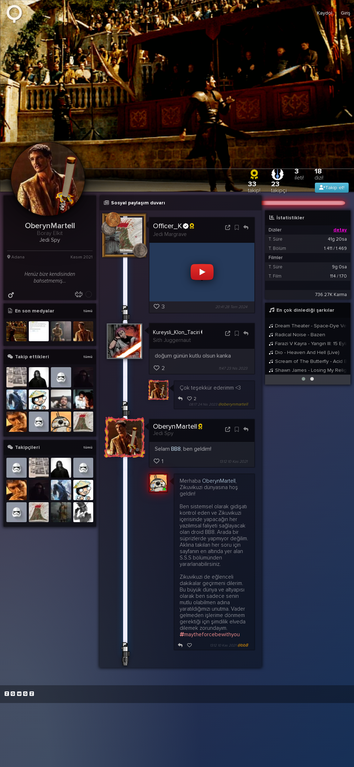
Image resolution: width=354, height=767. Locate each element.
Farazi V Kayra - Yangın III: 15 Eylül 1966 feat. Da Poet (308, 343)
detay (340, 230)
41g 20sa (337, 239)
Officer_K (173, 226)
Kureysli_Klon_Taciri (180, 332)
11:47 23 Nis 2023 (232, 368)
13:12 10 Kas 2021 (233, 461)
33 (254, 187)
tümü (88, 311)
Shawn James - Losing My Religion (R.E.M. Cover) (308, 370)
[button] (303, 378)
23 (279, 187)
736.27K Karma (331, 294)
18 (319, 174)
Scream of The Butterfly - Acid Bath (308, 361)
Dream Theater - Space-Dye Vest (308, 326)
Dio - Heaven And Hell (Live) (304, 352)
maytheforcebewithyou (210, 634)
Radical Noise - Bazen (297, 335)
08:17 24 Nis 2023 (203, 404)
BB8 (176, 448)
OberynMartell (177, 426)
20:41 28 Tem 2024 (231, 307)
